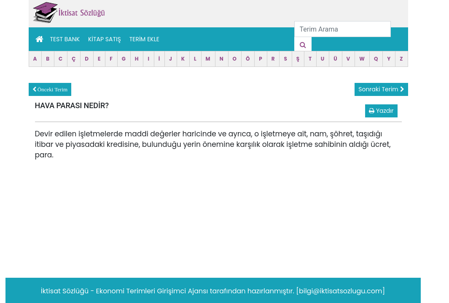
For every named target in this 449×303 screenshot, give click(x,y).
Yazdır (381, 110)
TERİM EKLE (144, 39)
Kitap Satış (104, 39)
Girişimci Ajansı (183, 291)
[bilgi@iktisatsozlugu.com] (340, 291)
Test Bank (65, 39)
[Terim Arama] (342, 29)
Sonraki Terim (381, 89)
